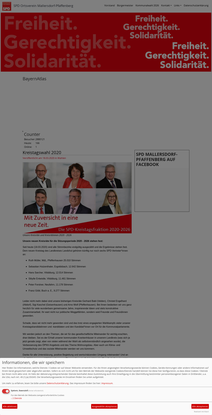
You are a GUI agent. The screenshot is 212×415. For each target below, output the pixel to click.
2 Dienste (16, 398)
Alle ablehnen (10, 406)
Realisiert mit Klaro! (201, 411)
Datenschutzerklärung (58, 383)
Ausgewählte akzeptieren (104, 406)
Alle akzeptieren (200, 406)
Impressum (107, 383)
